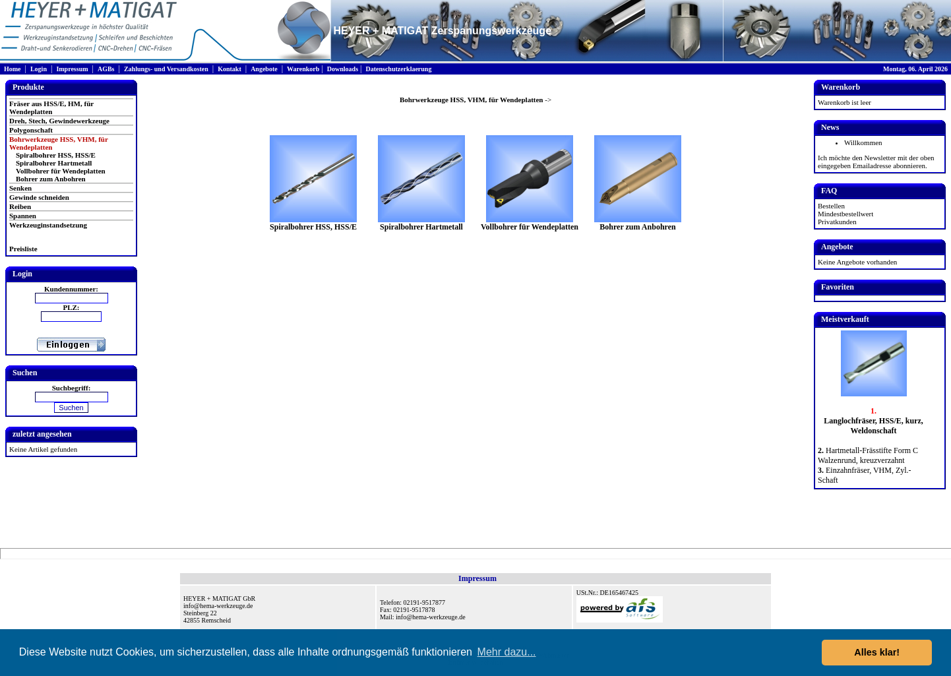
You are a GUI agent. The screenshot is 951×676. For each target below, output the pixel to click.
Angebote (264, 69)
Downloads (342, 69)
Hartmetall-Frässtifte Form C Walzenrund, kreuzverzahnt (868, 455)
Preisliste (23, 249)
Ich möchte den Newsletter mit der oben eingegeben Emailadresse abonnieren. (876, 161)
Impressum (72, 69)
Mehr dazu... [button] (506, 652)
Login (38, 69)
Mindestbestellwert (845, 214)
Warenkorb (303, 69)
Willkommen (863, 142)
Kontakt (229, 69)
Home (12, 69)
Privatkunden (837, 222)
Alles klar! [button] (877, 652)
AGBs (106, 69)
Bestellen (831, 206)
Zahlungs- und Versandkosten (166, 69)
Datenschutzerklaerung (398, 69)
